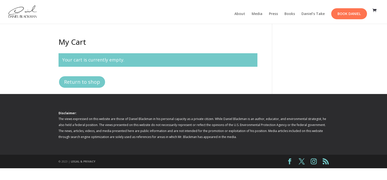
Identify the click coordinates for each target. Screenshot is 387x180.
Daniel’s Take (313, 14)
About (239, 14)
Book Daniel (349, 13)
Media (257, 14)
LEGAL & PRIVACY (83, 161)
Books (289, 14)
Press (273, 14)
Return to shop (82, 81)
